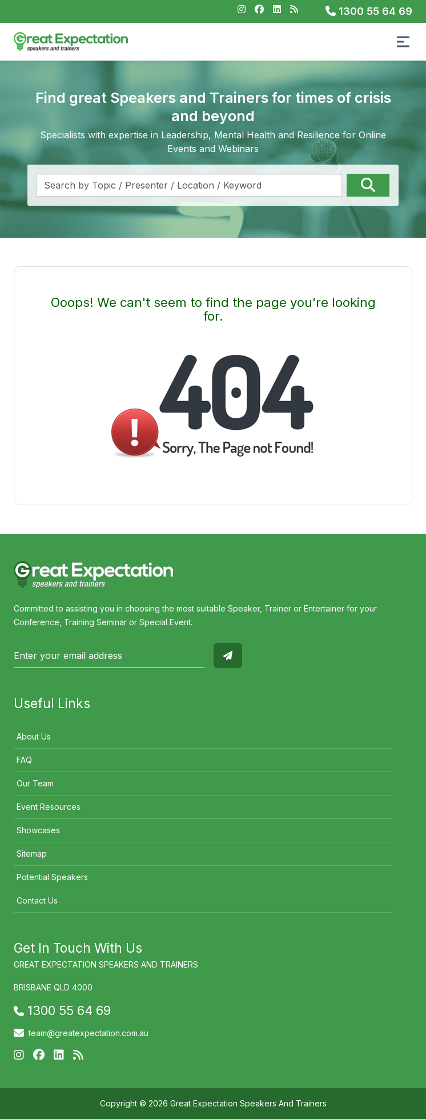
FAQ (24, 760)
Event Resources (49, 807)
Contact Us (37, 900)
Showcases (38, 830)
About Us (34, 736)
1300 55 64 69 (368, 11)
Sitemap (32, 853)
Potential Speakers (52, 877)
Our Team (35, 783)
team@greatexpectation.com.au (88, 1033)
